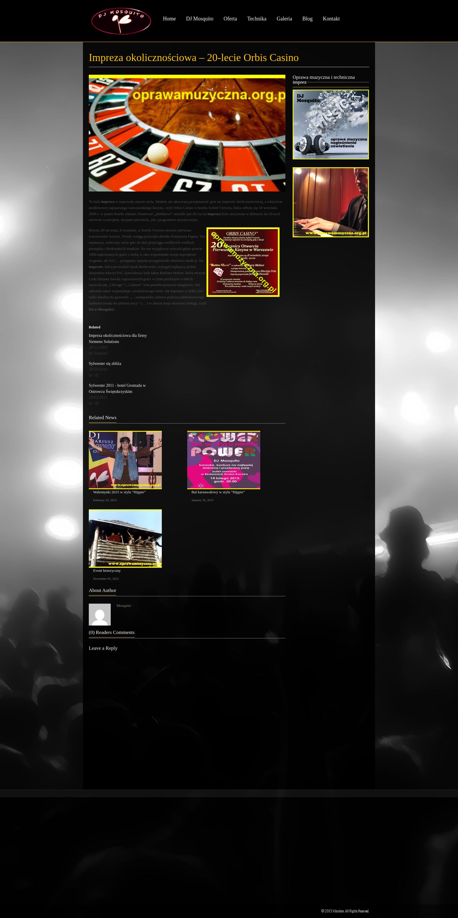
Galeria (284, 19)
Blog (307, 19)
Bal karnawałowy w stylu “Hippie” (218, 492)
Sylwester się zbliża (105, 363)
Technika (256, 19)
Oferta (230, 19)
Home (169, 19)
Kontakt (331, 19)
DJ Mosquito (200, 19)
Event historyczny (107, 570)
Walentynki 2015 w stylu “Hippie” (119, 492)
